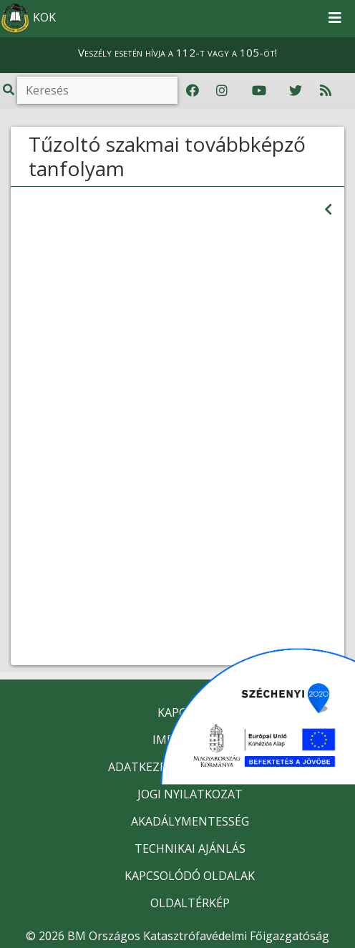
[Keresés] (97, 90)
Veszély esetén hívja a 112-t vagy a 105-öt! (177, 52)
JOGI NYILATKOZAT (190, 794)
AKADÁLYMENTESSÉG (190, 821)
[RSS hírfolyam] (325, 91)
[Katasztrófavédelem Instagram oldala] (222, 91)
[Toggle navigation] (335, 18)
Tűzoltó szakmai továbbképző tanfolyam (167, 156)
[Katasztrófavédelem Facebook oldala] (192, 91)
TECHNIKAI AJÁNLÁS (190, 848)
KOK (28, 19)
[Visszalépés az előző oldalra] (328, 209)
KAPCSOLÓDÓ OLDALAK (190, 876)
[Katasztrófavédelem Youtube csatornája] (259, 91)
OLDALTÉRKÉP (190, 903)
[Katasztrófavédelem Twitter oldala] (295, 91)
